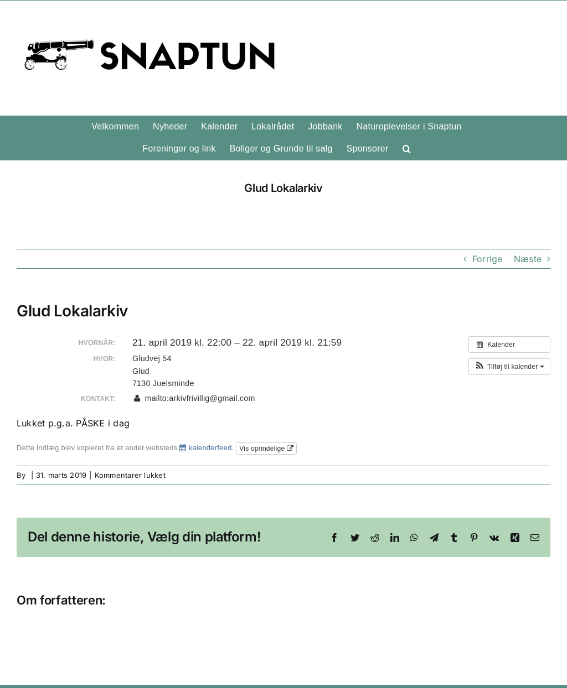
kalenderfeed (205, 448)
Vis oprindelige (266, 448)
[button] (407, 149)
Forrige (487, 258)
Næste (528, 258)
